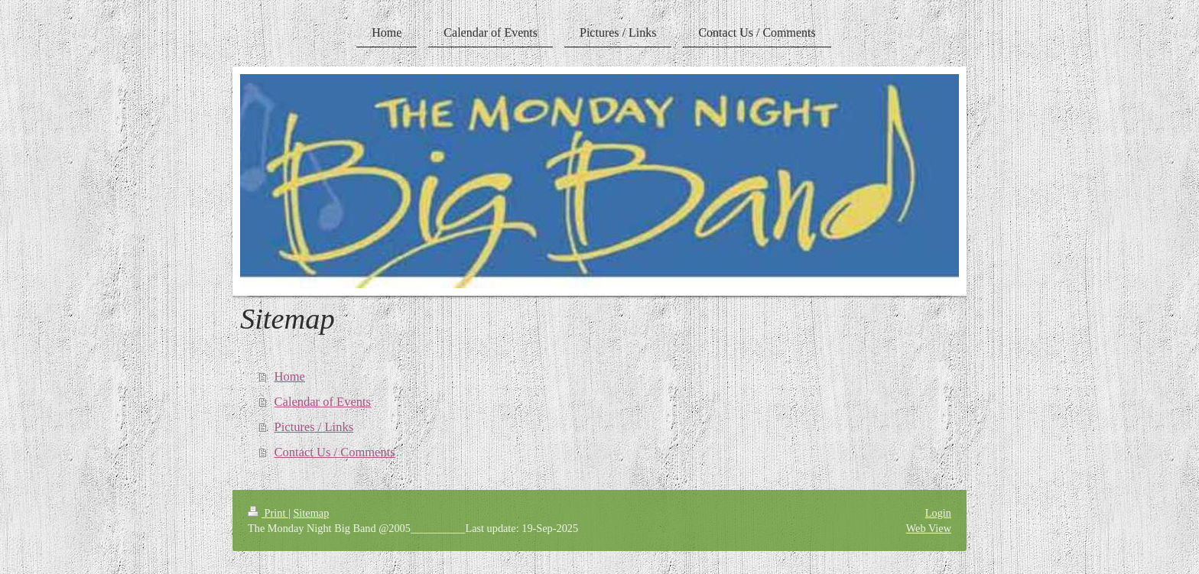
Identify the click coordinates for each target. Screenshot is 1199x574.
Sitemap (311, 513)
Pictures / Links (314, 427)
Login (938, 513)
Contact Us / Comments (335, 452)
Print (268, 513)
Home (290, 376)
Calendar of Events (323, 401)
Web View (928, 528)
